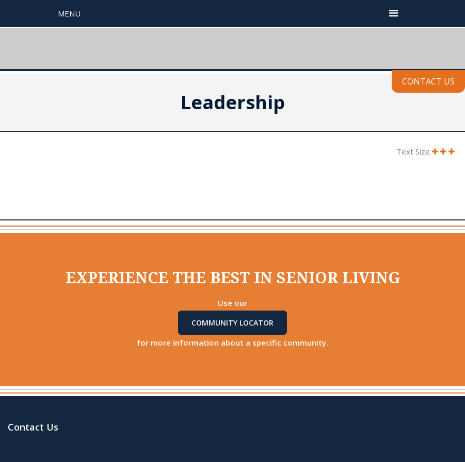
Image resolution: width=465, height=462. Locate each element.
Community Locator (232, 323)
